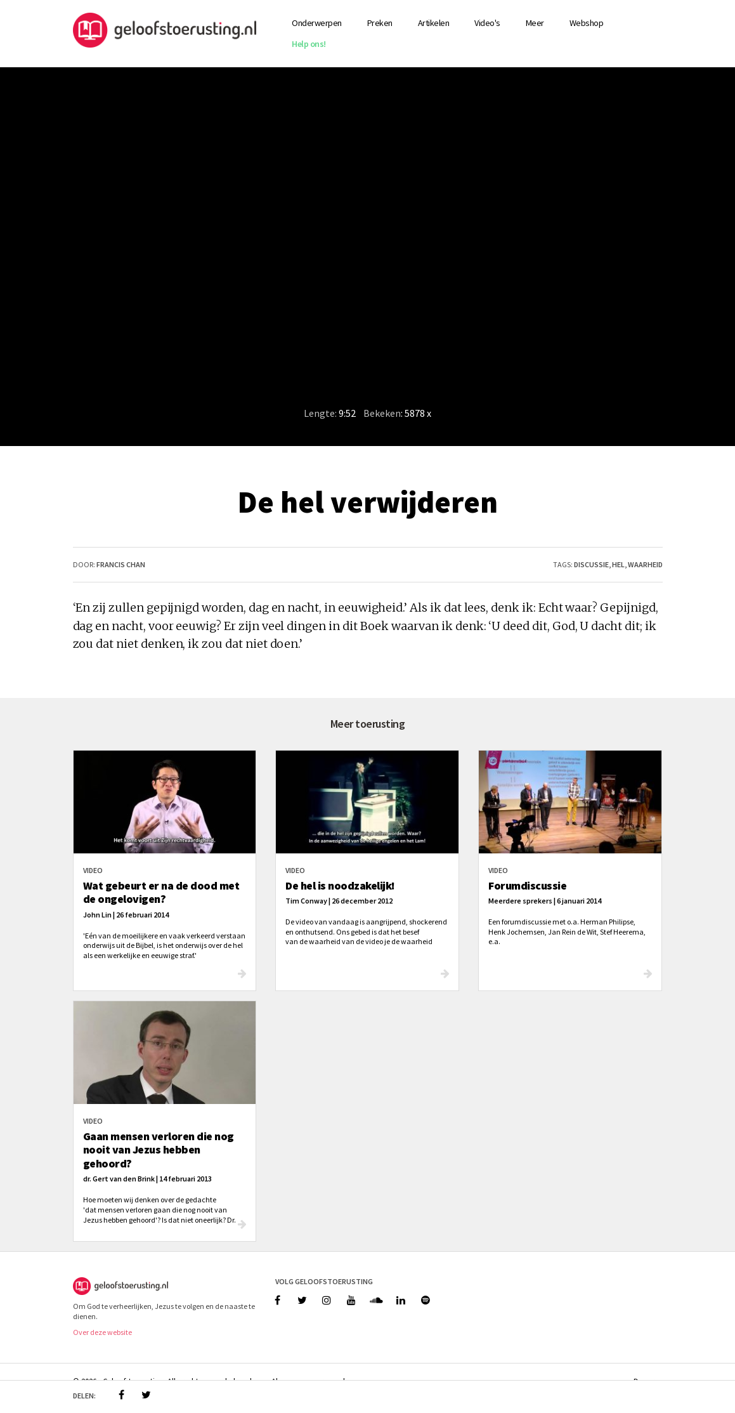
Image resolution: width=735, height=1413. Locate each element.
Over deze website (102, 1332)
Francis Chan (120, 564)
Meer (535, 23)
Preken (380, 23)
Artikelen (434, 23)
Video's (487, 23)
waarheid (645, 564)
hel (618, 564)
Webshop (586, 23)
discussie (591, 564)
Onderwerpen (317, 23)
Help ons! (309, 43)
